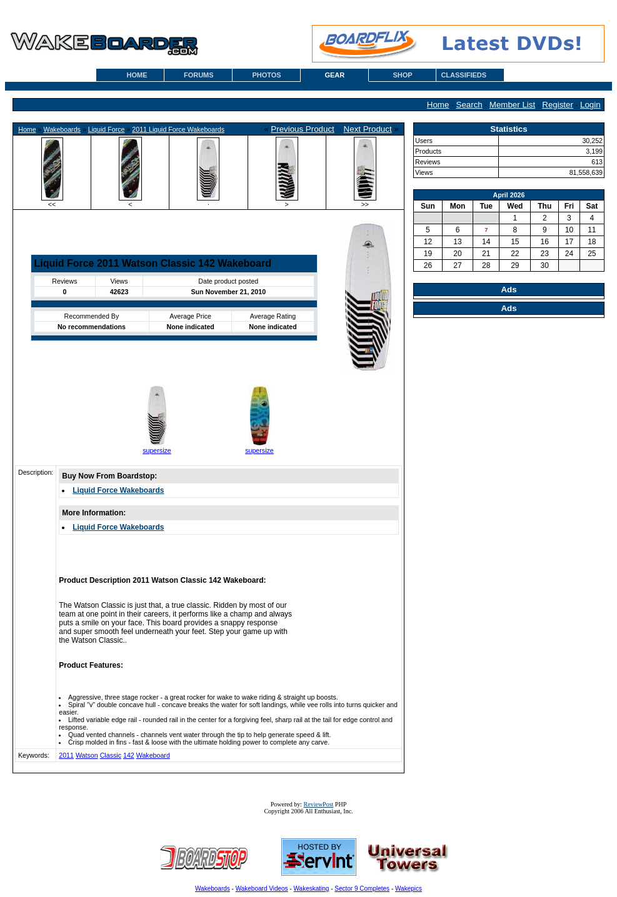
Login (590, 104)
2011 (66, 755)
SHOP (402, 75)
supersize (157, 450)
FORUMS (199, 75)
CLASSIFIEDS (463, 75)
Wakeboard (153, 755)
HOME (137, 75)
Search (469, 104)
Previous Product (302, 129)
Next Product (368, 129)
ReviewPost (319, 804)
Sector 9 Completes (361, 888)
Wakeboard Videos (262, 888)
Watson (87, 755)
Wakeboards (62, 129)
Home (438, 104)
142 (128, 755)
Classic (110, 755)
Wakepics (408, 888)
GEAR (334, 75)
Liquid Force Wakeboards (118, 490)
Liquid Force (106, 129)
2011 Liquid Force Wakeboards (178, 129)
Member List (512, 104)
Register (557, 104)
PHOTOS (266, 75)
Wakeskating (311, 888)
